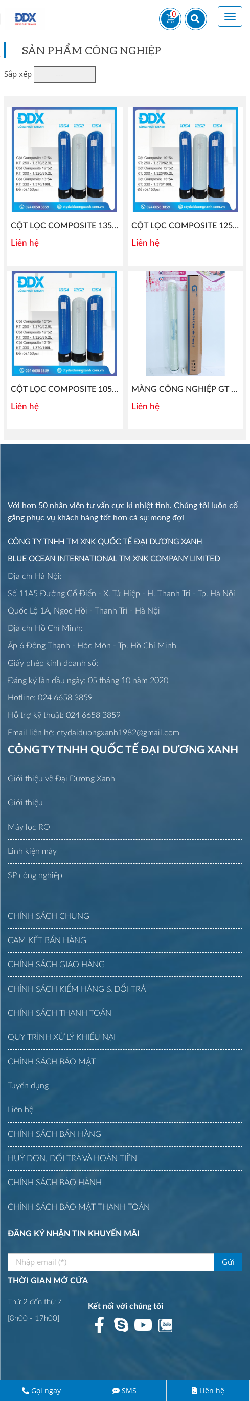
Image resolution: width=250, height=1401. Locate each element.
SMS (129, 1390)
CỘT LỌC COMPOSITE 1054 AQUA (76, 389)
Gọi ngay (46, 1390)
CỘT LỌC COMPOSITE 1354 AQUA (76, 226)
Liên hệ (211, 1390)
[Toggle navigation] (230, 16)
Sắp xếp (18, 74)
